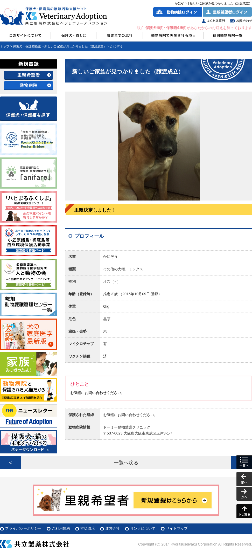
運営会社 (112, 528)
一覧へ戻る (126, 462)
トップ (4, 46)
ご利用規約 (61, 528)
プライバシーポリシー (23, 528)
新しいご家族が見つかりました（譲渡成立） (75, 46)
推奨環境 (87, 528)
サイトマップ (177, 528)
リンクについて (143, 528)
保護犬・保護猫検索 (27, 46)
